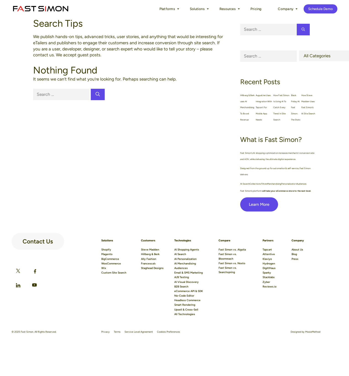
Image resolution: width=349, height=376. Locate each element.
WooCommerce (111, 263)
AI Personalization (185, 259)
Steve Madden (150, 249)
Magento (106, 254)
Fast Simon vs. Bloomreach (228, 256)
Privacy (105, 331)
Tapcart (267, 249)
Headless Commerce (187, 300)
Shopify (106, 249)
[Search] (98, 94)
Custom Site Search (113, 272)
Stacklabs (269, 277)
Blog (294, 254)
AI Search (180, 254)
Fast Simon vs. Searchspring (228, 270)
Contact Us (38, 239)
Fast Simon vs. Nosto (232, 263)
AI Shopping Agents (186, 249)
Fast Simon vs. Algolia (232, 249)
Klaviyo (267, 259)
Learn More (259, 204)
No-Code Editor (184, 295)
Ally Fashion (148, 259)
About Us (297, 249)
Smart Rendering (184, 304)
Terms (117, 331)
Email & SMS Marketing (188, 272)
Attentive (269, 254)
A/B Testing (181, 277)
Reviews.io (269, 286)
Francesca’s (148, 263)
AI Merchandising (185, 263)
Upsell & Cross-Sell (186, 309)
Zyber (266, 282)
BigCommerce (110, 259)
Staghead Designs (152, 268)
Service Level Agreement (139, 331)
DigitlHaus (269, 268)
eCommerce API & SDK (188, 291)
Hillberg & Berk (150, 254)
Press (295, 259)
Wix (103, 268)
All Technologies (184, 314)
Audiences (181, 268)
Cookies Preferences (168, 331)
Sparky (267, 272)
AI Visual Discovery (186, 282)
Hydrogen (269, 263)
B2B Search (181, 286)
